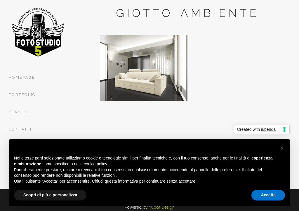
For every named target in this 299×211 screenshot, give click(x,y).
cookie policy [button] (95, 164)
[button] (282, 148)
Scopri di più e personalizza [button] (50, 195)
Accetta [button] (268, 195)
